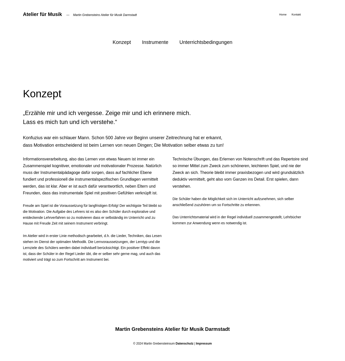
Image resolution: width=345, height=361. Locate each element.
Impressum (204, 343)
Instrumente (155, 42)
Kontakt (296, 14)
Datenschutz (184, 343)
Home (282, 14)
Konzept (122, 42)
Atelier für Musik (42, 14)
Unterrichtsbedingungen (205, 42)
